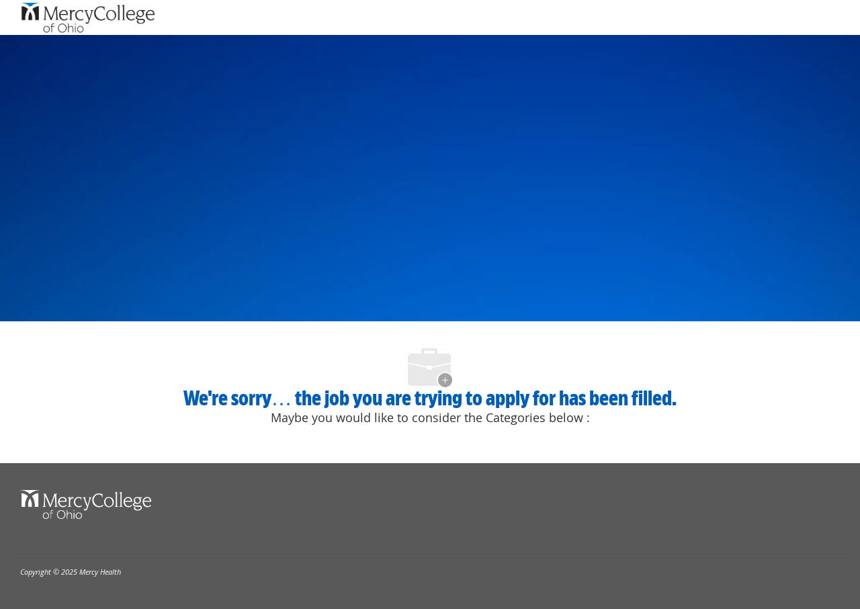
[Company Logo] (87, 17)
